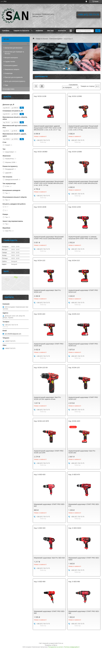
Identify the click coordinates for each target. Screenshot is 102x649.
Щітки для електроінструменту (15, 81)
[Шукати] (98, 30)
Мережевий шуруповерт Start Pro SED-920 (49, 558)
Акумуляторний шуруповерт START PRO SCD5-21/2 (83, 344)
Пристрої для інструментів (13, 77)
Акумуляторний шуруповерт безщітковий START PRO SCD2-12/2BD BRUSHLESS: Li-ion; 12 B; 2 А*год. (83, 128)
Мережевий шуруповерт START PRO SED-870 (83, 505)
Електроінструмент (56, 39)
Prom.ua (60, 643)
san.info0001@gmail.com (13, 334)
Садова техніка (10, 61)
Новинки (39, 31)
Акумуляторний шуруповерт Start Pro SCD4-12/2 (47, 291)
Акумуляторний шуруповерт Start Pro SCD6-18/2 (81, 452)
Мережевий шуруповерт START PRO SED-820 (49, 505)
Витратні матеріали (11, 57)
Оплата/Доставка (8, 89)
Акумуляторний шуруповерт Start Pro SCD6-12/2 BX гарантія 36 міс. (47, 398)
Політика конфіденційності (72, 647)
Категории (6, 44)
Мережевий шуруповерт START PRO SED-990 (83, 612)
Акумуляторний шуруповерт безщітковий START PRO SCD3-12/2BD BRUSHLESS (83, 182)
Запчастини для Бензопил (13, 48)
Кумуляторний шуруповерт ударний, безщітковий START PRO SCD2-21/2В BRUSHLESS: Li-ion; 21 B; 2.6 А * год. (47, 128)
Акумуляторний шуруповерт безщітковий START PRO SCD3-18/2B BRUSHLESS (48, 237)
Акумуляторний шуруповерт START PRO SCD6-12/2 (83, 398)
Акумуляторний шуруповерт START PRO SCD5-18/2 (48, 344)
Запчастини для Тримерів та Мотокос (14, 52)
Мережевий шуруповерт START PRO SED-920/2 (83, 559)
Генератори (8, 73)
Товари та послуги (21, 31)
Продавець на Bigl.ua (51, 645)
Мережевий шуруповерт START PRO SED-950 (49, 612)
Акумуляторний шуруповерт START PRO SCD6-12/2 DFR (48, 452)
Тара (6, 85)
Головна (5, 31)
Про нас (50, 31)
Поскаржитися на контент (55, 647)
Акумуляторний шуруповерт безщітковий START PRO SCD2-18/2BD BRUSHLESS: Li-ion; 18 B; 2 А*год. (48, 183)
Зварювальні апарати (12, 69)
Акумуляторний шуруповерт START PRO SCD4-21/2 (83, 291)
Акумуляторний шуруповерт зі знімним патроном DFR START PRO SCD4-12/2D (83, 237)
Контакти (62, 31)
